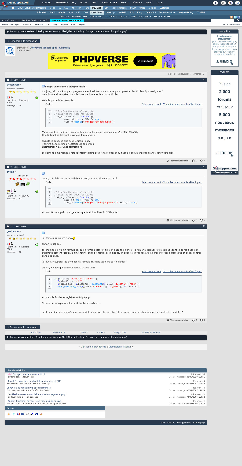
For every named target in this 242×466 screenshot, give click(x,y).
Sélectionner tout (151, 104)
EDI (106, 8)
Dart (86, 12)
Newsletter (109, 2)
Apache (61, 12)
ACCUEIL (65, 17)
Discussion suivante (119, 346)
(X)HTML (201, 12)
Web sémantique (167, 12)
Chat (94, 2)
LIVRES (133, 17)
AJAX (52, 12)
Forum (13, 31)
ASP (71, 12)
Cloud (52, 8)
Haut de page (199, 422)
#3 (204, 226)
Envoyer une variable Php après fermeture (29, 388)
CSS (78, 12)
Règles (82, 24)
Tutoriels (61, 2)
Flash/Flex (67, 31)
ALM (66, 8)
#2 (204, 166)
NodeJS (122, 12)
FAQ (73, 2)
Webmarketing (186, 12)
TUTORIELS (111, 17)
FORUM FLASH (79, 17)
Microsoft (76, 8)
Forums (47, 2)
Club (159, 2)
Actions (26, 24)
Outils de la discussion (178, 74)
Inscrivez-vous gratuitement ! (67, 20)
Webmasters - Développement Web (39, 31)
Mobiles (152, 8)
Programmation (119, 8)
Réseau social (41, 24)
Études (137, 2)
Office (142, 8)
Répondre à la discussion (22, 40)
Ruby (139, 12)
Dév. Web (96, 8)
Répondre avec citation (177, 161)
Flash (79, 31)
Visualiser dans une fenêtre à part (182, 104)
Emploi (124, 2)
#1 (204, 79)
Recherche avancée (231, 24)
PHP (132, 12)
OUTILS (123, 17)
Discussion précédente (93, 346)
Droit (149, 2)
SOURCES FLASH (162, 17)
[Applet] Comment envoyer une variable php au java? (35, 401)
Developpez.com (183, 422)
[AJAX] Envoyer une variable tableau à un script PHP (34, 381)
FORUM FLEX (96, 17)
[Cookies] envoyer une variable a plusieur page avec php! (36, 394)
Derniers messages (10, 24)
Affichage (198, 74)
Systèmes (164, 8)
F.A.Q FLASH (145, 17)
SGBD (133, 8)
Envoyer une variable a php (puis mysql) (50, 47)
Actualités (35, 332)
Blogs (83, 2)
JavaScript (110, 12)
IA (59, 8)
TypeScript (150, 12)
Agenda (64, 24)
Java (87, 8)
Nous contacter (167, 422)
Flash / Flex (96, 12)
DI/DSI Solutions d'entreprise (32, 8)
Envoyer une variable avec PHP (29, 374)
